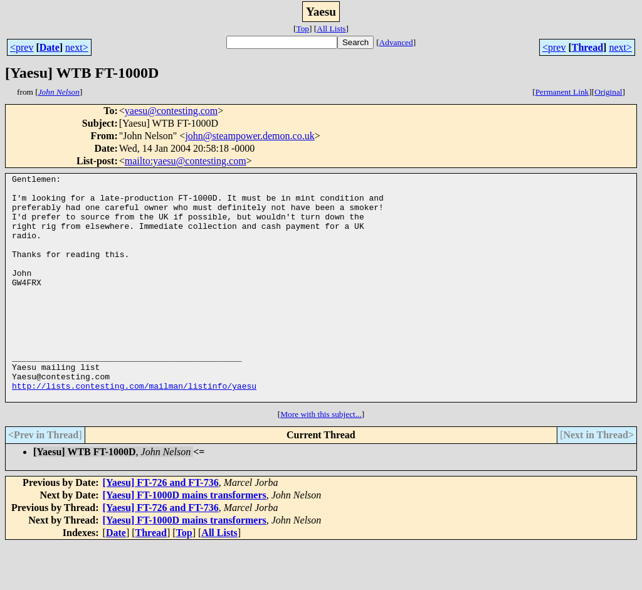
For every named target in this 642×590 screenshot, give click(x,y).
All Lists (331, 28)
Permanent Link (562, 92)
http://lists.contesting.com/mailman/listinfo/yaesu (134, 429)
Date (49, 47)
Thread (587, 47)
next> (76, 47)
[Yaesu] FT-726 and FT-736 (161, 527)
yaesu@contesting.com (171, 110)
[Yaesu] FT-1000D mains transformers (184, 540)
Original (608, 92)
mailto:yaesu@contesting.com (185, 160)
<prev (21, 47)
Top (302, 28)
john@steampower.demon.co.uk (249, 135)
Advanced (396, 42)
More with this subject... (321, 459)
